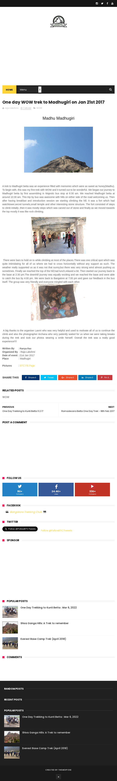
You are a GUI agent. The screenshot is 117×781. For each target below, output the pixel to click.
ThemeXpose (65, 769)
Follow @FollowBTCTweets (56, 530)
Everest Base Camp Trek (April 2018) (43, 639)
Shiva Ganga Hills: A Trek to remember (44, 623)
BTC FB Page (27, 365)
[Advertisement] (58, 449)
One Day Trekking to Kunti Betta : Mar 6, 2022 (48, 607)
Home (9, 89)
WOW (39, 108)
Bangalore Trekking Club (26, 512)
